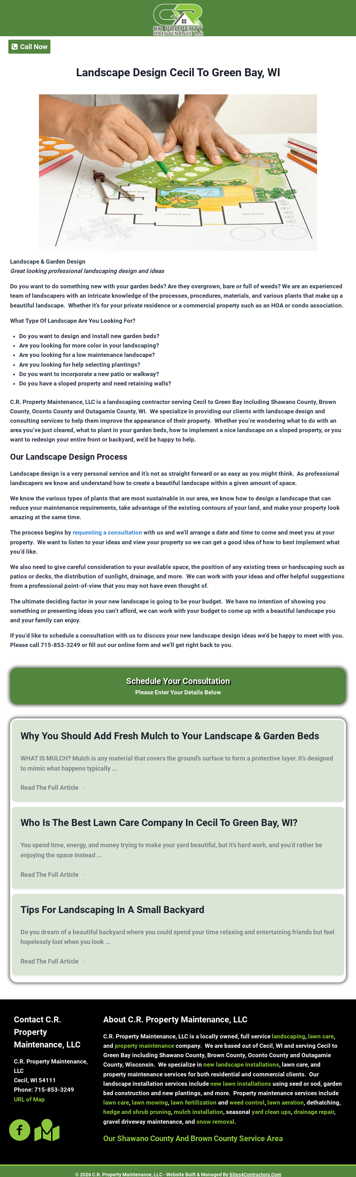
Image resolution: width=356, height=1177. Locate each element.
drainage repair (314, 1105)
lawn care (321, 1030)
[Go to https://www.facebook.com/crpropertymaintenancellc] (20, 1124)
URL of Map (29, 1093)
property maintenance (144, 1039)
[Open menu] (329, 46)
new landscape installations (241, 1058)
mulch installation (198, 1105)
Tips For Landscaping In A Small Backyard (100, 905)
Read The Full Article (53, 785)
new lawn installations (240, 1077)
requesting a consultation (107, 532)
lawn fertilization (194, 1096)
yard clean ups (271, 1105)
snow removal (215, 1115)
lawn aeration (285, 1096)
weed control (247, 1096)
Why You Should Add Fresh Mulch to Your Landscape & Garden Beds (148, 735)
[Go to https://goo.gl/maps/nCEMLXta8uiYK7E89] (45, 1124)
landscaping (288, 1030)
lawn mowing (150, 1096)
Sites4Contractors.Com (255, 1168)
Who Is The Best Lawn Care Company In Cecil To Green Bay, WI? (140, 820)
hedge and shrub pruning (137, 1105)
